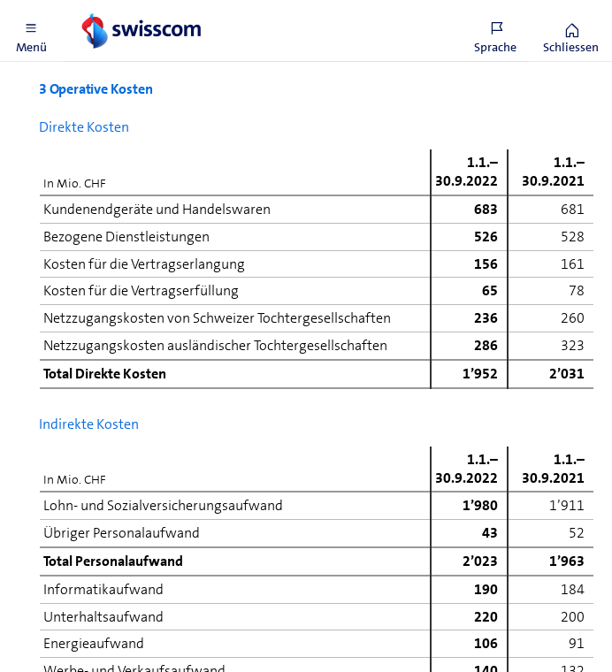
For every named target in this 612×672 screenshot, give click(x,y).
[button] (31, 31)
